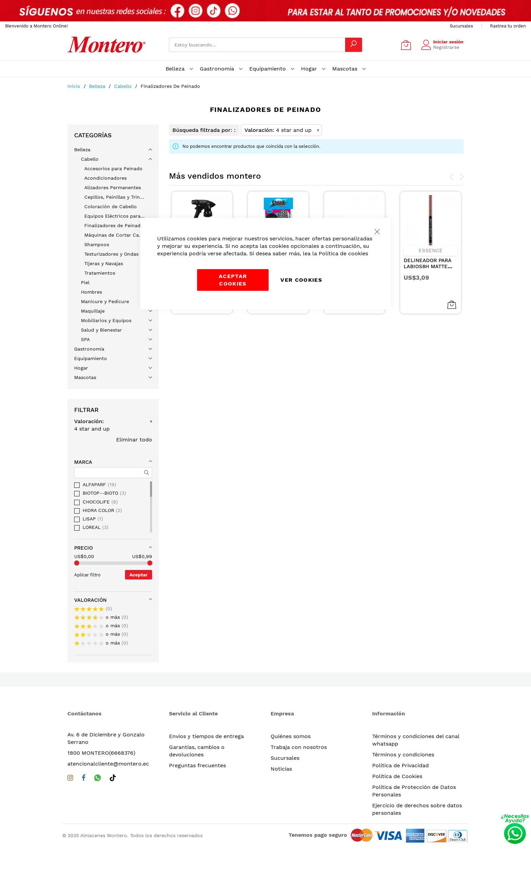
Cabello (123, 86)
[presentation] (452, 177)
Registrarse (446, 47)
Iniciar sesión (448, 41)
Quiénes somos (291, 736)
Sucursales (461, 25)
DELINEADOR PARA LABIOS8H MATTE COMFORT (427, 266)
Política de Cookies (397, 776)
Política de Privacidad (400, 765)
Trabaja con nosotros (299, 747)
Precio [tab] (83, 548)
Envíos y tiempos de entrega (206, 736)
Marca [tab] (83, 462)
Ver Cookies (301, 279)
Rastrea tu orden (508, 25)
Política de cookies (343, 253)
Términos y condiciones (403, 754)
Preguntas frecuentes (197, 765)
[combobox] (257, 45)
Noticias (281, 769)
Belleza (98, 86)
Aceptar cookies (233, 279)
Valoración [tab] (90, 600)
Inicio (74, 86)
